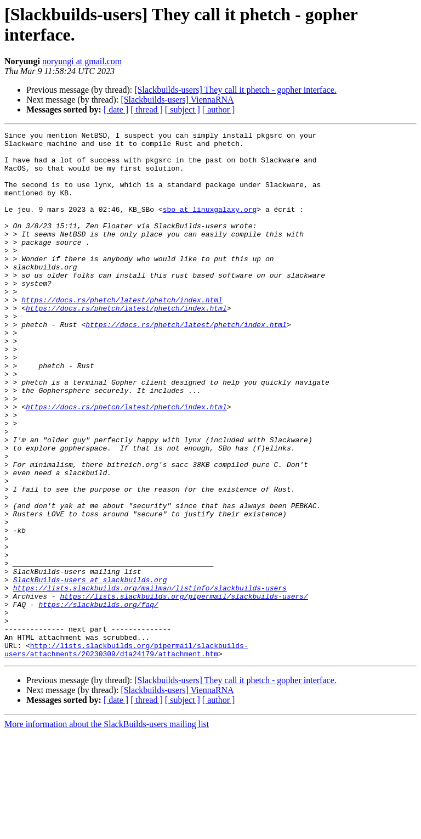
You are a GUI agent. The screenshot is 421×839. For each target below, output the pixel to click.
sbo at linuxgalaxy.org (210, 225)
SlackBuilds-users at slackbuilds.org (90, 670)
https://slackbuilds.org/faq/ (98, 700)
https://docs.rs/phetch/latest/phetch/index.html (122, 334)
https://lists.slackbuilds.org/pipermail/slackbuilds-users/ (184, 690)
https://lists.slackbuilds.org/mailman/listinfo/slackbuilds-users (150, 680)
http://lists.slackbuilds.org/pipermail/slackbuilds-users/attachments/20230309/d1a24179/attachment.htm (126, 754)
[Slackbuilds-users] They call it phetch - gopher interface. (235, 89)
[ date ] (116, 109)
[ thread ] (146, 109)
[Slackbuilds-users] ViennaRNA (177, 99)
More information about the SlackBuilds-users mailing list (106, 829)
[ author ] (218, 109)
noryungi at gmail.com (82, 61)
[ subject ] (182, 109)
